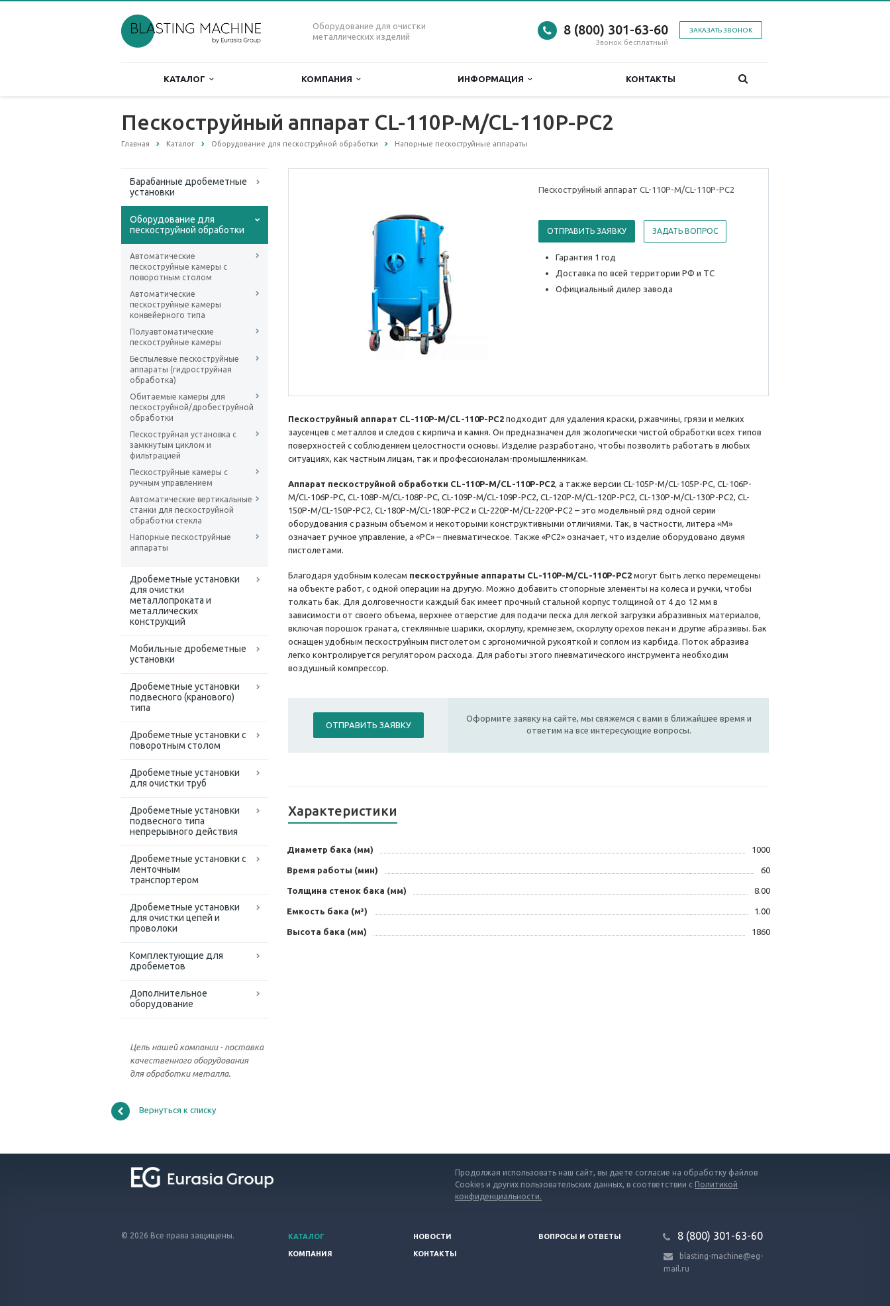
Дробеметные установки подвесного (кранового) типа (185, 697)
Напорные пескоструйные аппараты (180, 542)
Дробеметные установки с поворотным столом (188, 740)
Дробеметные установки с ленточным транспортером (188, 869)
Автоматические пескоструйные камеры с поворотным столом (178, 267)
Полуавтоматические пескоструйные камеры (175, 337)
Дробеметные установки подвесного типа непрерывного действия (185, 821)
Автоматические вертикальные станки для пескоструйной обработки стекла (191, 510)
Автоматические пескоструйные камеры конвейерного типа (175, 304)
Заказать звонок (720, 30)
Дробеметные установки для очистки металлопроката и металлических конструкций (185, 600)
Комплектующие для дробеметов (176, 960)
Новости (432, 1236)
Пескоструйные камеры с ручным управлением (179, 477)
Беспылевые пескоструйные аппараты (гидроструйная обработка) (184, 369)
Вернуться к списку (163, 1111)
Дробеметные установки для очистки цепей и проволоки (185, 918)
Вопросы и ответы (579, 1236)
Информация (495, 79)
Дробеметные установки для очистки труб (185, 778)
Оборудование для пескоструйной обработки (187, 224)
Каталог (188, 79)
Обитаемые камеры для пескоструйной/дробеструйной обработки (192, 407)
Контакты (650, 78)
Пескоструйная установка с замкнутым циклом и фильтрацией (183, 445)
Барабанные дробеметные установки (188, 186)
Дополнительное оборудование (168, 998)
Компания (330, 79)
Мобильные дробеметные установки (188, 654)
